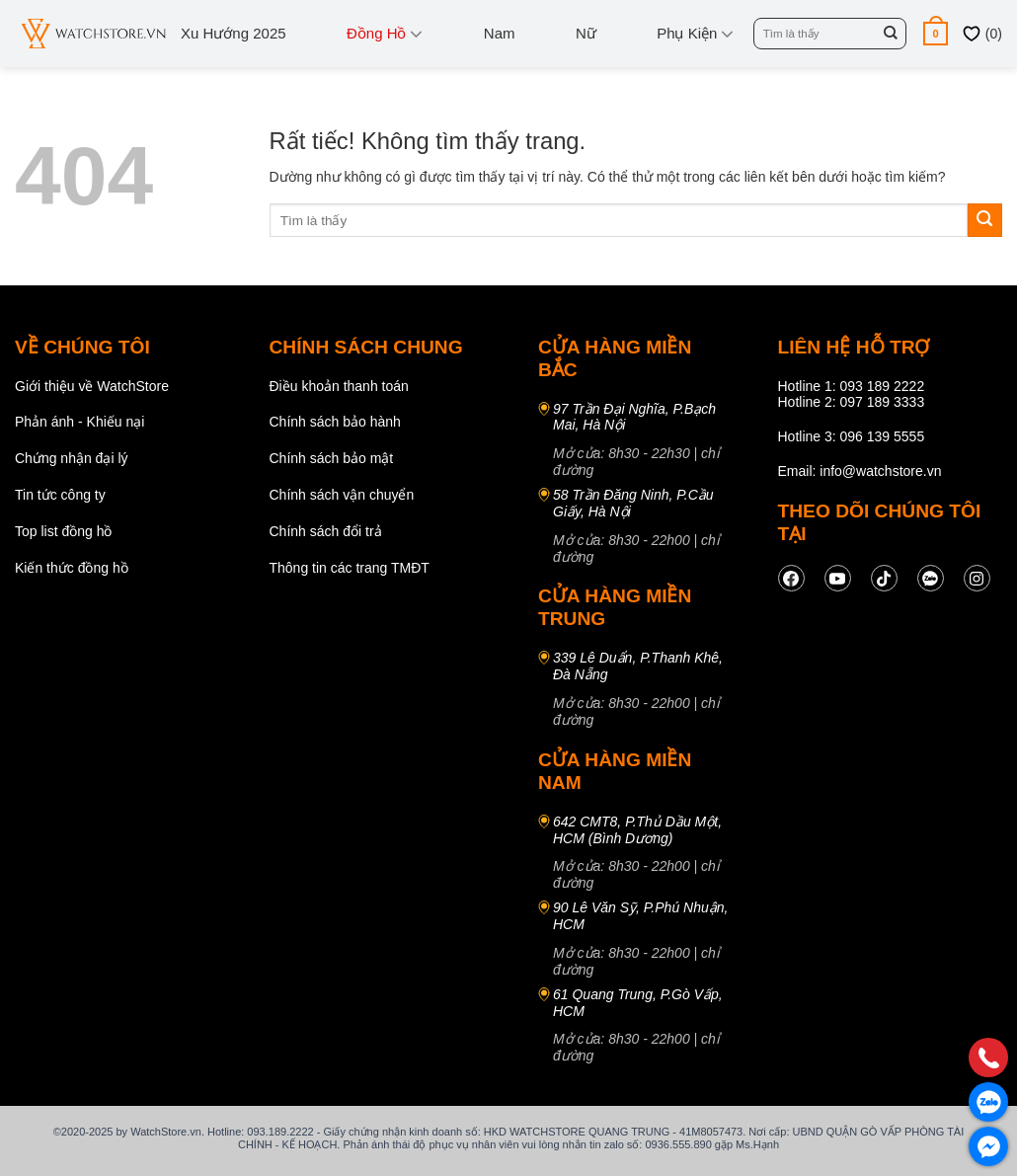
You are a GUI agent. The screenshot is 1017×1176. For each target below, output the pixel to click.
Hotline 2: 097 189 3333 (851, 402)
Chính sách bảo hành (335, 422)
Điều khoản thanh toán (339, 386)
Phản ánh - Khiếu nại (79, 422)
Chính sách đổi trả (326, 531)
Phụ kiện (695, 33)
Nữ (586, 33)
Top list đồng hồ (64, 531)
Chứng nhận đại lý (71, 458)
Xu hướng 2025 (233, 33)
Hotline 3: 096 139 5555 (851, 436)
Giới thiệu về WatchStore (92, 386)
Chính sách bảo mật (332, 458)
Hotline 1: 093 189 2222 (851, 386)
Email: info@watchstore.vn (860, 471)
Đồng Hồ (385, 33)
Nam (499, 33)
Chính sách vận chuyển (342, 495)
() (982, 33)
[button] (935, 33)
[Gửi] (890, 33)
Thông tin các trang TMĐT (350, 568)
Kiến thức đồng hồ (71, 568)
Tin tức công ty (60, 495)
